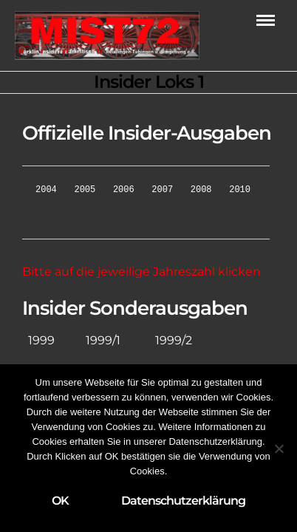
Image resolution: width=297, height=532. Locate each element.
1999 (41, 340)
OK (60, 501)
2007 (162, 189)
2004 (46, 189)
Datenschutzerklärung (183, 501)
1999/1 (103, 340)
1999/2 (173, 340)
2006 (123, 189)
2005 (84, 189)
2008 (201, 189)
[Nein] (278, 448)
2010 (239, 189)
